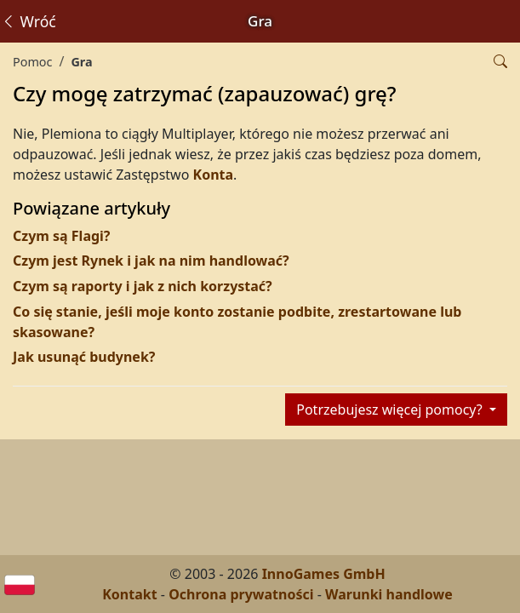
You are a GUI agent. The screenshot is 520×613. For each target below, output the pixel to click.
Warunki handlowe (389, 594)
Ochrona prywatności (241, 594)
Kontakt (129, 594)
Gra (81, 62)
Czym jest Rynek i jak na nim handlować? (151, 260)
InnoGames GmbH (324, 573)
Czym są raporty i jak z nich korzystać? (142, 286)
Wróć (28, 21)
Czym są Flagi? (62, 235)
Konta (213, 174)
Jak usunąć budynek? (84, 356)
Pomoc (32, 62)
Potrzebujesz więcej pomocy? (391, 409)
